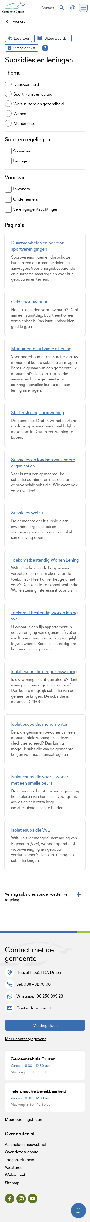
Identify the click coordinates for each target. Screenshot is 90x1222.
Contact (47, 7)
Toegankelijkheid (19, 1159)
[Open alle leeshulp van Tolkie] (45, 48)
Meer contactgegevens (25, 1038)
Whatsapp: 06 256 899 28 (39, 996)
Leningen (17, 161)
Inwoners (17, 189)
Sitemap (12, 1183)
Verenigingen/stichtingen (31, 209)
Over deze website (21, 1152)
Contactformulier (33, 1008)
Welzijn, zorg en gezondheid (38, 103)
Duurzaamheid (26, 84)
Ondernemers (21, 199)
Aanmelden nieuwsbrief (25, 1144)
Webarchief (15, 1175)
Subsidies (17, 151)
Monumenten (25, 123)
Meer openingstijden (23, 1119)
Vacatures (13, 1167)
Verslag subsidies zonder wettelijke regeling (36, 897)
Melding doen (45, 1025)
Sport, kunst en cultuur (33, 94)
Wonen (19, 113)
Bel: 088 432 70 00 (33, 984)
